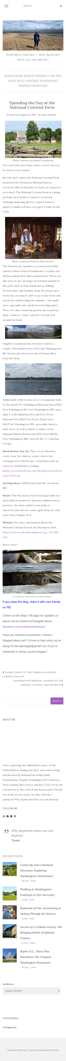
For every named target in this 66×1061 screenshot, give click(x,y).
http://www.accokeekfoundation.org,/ (25, 532)
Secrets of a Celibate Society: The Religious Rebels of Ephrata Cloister (41, 932)
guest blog (16, 80)
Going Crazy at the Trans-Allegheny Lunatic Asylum (29, 674)
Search (56, 701)
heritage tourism (38, 80)
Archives (8, 984)
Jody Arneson (48, 114)
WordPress (53, 1050)
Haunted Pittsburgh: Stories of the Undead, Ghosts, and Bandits (38, 682)
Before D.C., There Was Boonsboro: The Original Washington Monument (35, 957)
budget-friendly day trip (43, 76)
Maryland (40, 85)
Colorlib (31, 1050)
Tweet (15, 840)
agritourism (13, 76)
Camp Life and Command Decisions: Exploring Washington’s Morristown (36, 870)
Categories (9, 1027)
